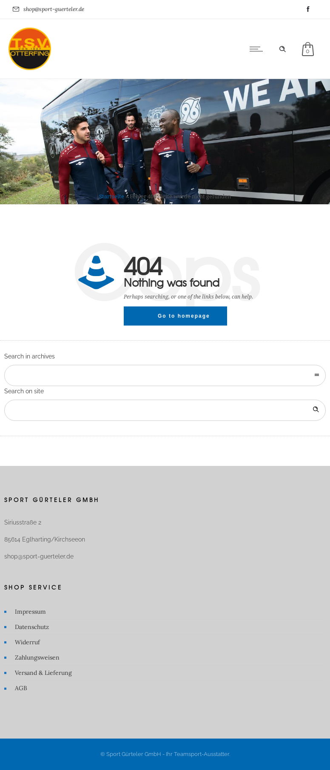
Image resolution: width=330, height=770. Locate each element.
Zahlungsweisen (37, 657)
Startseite (111, 196)
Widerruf (27, 642)
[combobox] (165, 375)
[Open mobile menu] (258, 48)
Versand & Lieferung (43, 673)
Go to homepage (184, 316)
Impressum (30, 611)
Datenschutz (32, 627)
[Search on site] (165, 410)
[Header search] (282, 49)
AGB (21, 688)
